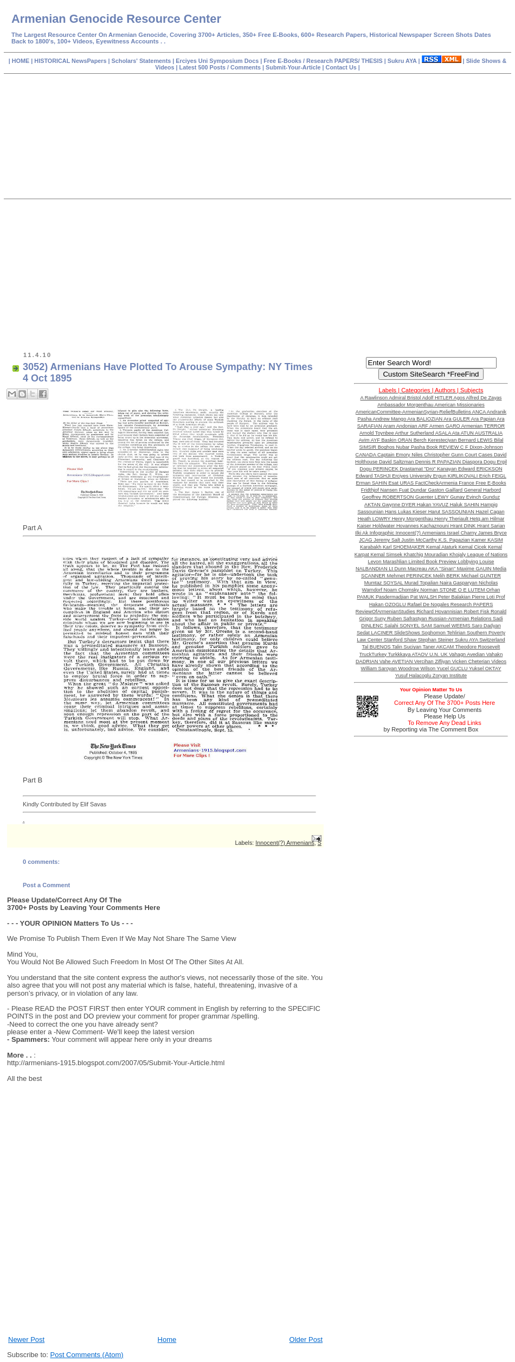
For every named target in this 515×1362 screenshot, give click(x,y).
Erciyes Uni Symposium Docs (218, 61)
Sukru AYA (403, 61)
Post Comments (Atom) (87, 1355)
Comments (245, 67)
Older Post (306, 1339)
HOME (21, 61)
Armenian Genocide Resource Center (116, 19)
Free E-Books (283, 61)
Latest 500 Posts (203, 67)
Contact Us (342, 67)
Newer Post (26, 1339)
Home (167, 1339)
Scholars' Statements (141, 61)
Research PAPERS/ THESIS (344, 61)
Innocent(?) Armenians (284, 842)
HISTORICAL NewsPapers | (72, 61)
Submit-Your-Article (293, 67)
